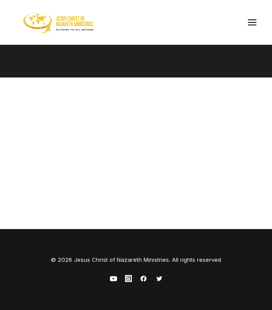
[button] (252, 22)
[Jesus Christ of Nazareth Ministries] (59, 22)
